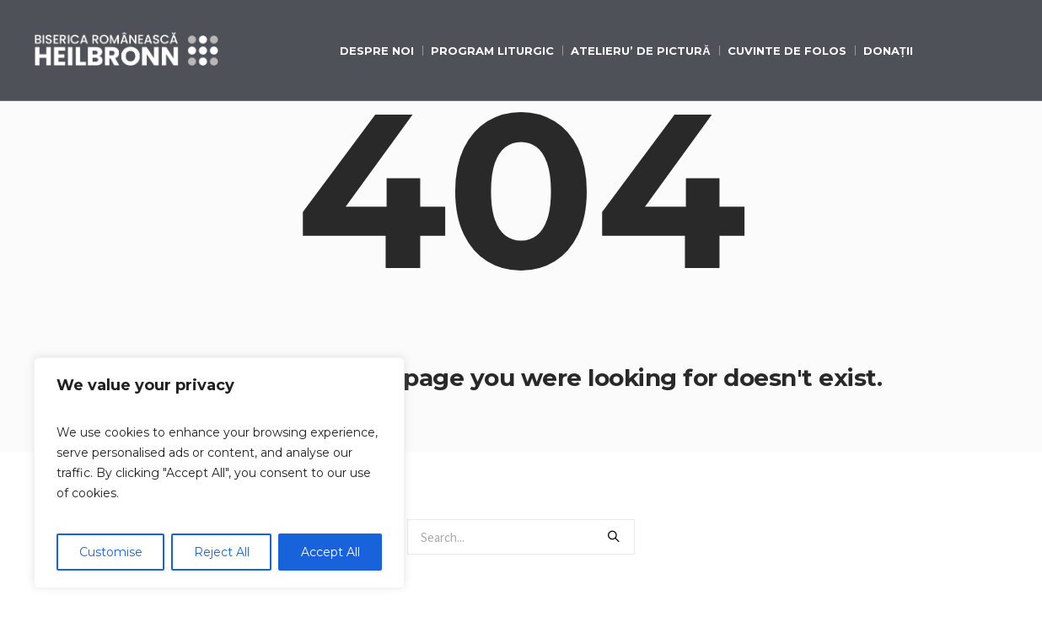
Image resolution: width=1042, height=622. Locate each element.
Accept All (330, 552)
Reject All (222, 552)
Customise (110, 552)
